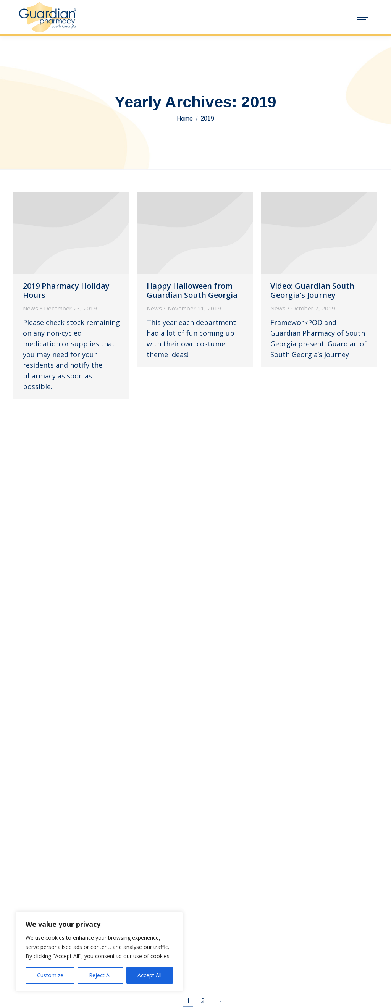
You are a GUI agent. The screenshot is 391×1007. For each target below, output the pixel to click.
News (30, 308)
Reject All (100, 975)
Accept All (149, 975)
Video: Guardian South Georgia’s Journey (312, 290)
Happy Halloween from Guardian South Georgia (192, 290)
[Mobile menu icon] (363, 17)
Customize (50, 975)
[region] (99, 952)
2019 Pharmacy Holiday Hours (66, 290)
